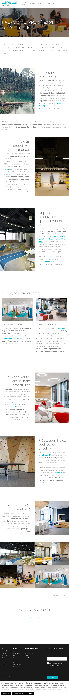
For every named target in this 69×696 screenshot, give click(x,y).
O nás (4, 653)
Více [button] (55, 4)
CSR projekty (17, 664)
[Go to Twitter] (34, 619)
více (34, 689)
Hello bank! (62, 330)
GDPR (26, 651)
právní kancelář (45, 457)
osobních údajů (54, 665)
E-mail (49, 655)
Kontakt (4, 660)
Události (15, 658)
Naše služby (16, 653)
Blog (14, 655)
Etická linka (28, 658)
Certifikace (16, 667)
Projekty (4, 655)
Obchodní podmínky (31, 653)
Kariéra (4, 658)
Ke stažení (5, 664)
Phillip (17, 409)
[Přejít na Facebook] (5, 677)
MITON (6, 171)
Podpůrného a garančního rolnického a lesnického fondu (52, 240)
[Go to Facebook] (30, 619)
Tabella (59, 475)
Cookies (27, 655)
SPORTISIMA (49, 264)
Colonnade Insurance (10, 340)
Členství (4, 662)
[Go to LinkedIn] (38, 619)
